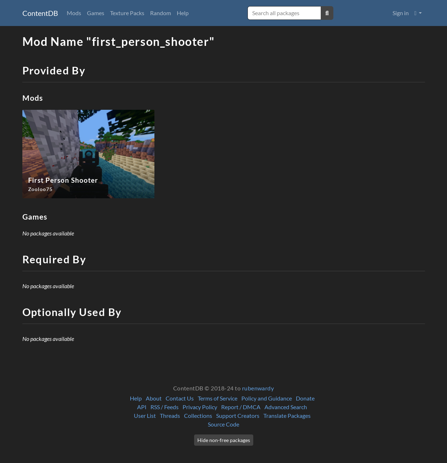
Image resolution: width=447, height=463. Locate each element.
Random (160, 12)
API (141, 406)
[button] (418, 13)
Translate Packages (287, 415)
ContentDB (40, 13)
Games (95, 12)
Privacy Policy (200, 406)
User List (145, 415)
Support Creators (237, 415)
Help (183, 12)
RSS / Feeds (164, 406)
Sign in (401, 12)
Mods (74, 12)
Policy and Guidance (266, 398)
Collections (198, 415)
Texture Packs (127, 12)
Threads (170, 415)
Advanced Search (285, 406)
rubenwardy (258, 388)
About (154, 398)
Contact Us (180, 398)
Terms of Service (217, 398)
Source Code (223, 424)
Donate (305, 398)
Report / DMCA (240, 406)
